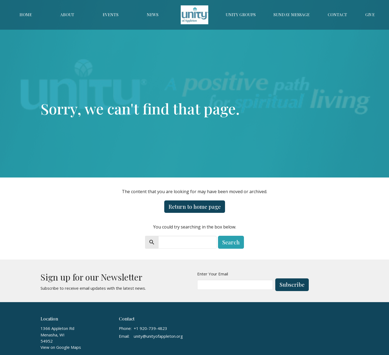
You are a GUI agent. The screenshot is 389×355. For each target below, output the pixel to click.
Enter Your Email (212, 274)
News (152, 14)
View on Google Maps (61, 347)
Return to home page (195, 206)
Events (110, 14)
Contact (337, 14)
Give (370, 14)
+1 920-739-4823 (150, 328)
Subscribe (292, 284)
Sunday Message (291, 14)
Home (25, 14)
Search (231, 242)
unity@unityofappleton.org (158, 336)
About (67, 14)
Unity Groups (241, 14)
